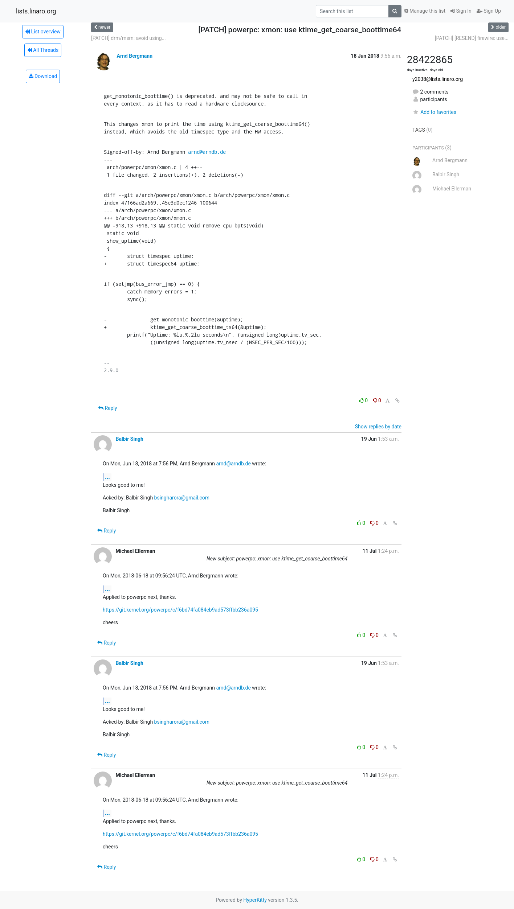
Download (43, 76)
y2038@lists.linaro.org (437, 79)
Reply (107, 408)
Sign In (461, 11)
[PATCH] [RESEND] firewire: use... (472, 38)
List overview (43, 31)
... (107, 476)
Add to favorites (434, 112)
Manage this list (424, 11)
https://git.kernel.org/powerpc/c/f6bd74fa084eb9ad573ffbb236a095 (180, 610)
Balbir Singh (129, 439)
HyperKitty (255, 900)
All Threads (42, 50)
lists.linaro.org (36, 11)
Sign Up (489, 11)
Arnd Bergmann (134, 56)
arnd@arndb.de (207, 151)
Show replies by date (378, 426)
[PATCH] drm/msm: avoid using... (128, 38)
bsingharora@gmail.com (182, 498)
